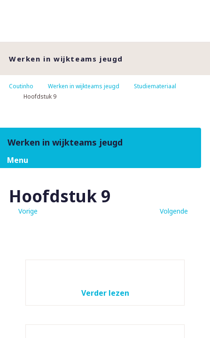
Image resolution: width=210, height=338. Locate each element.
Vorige (28, 211)
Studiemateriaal (155, 86)
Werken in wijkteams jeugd (83, 86)
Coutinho (21, 86)
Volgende (174, 211)
